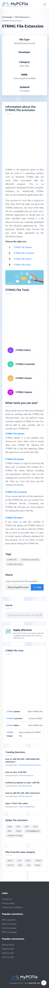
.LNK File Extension (25, 786)
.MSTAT (10, 865)
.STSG (18, 831)
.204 (19, 861)
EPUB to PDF (8, 949)
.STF (18, 827)
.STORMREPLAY (32, 831)
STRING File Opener (23, 247)
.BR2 (20, 865)
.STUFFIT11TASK (14, 836)
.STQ (9, 827)
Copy (37, 587)
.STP (27, 827)
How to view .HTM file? (16, 772)
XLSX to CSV (8, 957)
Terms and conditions (12, 907)
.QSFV (28, 861)
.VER (28, 865)
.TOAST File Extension (26, 807)
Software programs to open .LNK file (22, 782)
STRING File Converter (24, 253)
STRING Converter (25, 364)
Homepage (7, 17)
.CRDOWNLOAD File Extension (29, 765)
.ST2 (35, 827)
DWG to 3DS (8, 953)
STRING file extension (30, 560)
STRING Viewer (24, 378)
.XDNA (37, 865)
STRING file (11, 560)
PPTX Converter (9, 932)
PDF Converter (8, 920)
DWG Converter (9, 924)
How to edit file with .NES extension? (22, 793)
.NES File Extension (25, 796)
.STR (9, 831)
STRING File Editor (22, 264)
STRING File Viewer (22, 259)
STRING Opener (24, 392)
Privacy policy (8, 903)
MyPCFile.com (34, 983)
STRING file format (14, 564)
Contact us (7, 899)
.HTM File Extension (25, 775)
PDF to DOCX (8, 945)
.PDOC (10, 861)
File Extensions (22, 17)
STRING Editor (23, 350)
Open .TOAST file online (16, 803)
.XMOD (38, 861)
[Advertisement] (24, 140)
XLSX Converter (9, 928)
